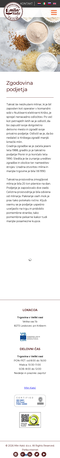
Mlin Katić (30, 387)
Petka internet (30, 449)
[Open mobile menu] (54, 12)
